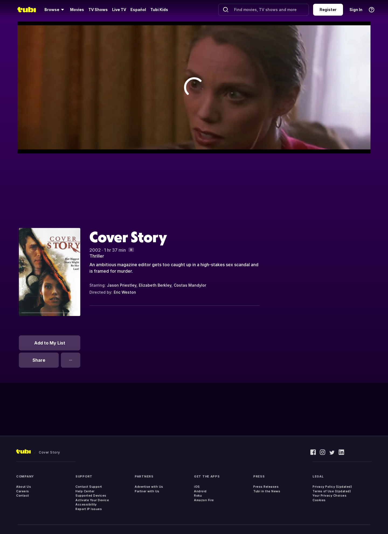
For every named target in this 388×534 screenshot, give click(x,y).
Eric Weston (125, 292)
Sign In (355, 9)
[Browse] (55, 9)
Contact (22, 495)
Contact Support (88, 487)
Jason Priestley (121, 285)
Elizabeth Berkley (155, 285)
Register (328, 9)
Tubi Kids (159, 9)
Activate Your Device (92, 500)
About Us (23, 487)
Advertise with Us (149, 487)
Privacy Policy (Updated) (332, 487)
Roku (198, 495)
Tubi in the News (266, 491)
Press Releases (266, 487)
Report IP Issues (88, 509)
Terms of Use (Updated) (332, 491)
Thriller (96, 256)
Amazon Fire (204, 500)
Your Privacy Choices (330, 495)
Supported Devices (90, 495)
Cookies (319, 500)
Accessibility (86, 504)
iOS (197, 487)
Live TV (119, 9)
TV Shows (98, 9)
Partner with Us (147, 491)
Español (138, 9)
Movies (77, 9)
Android (200, 491)
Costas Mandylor (190, 285)
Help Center (85, 491)
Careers (22, 491)
